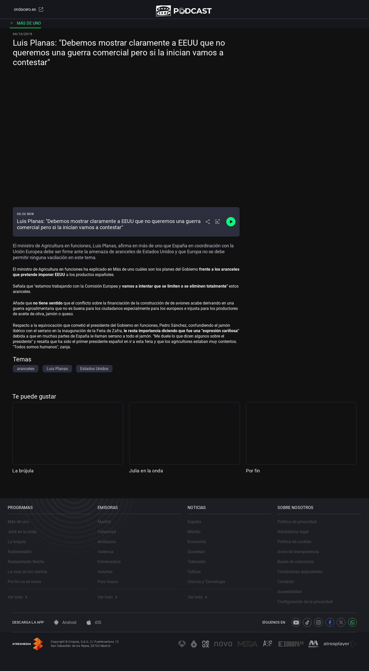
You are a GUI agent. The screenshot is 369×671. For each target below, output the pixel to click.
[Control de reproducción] (230, 225)
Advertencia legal (297, 527)
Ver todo (22, 592)
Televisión (201, 557)
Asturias (109, 567)
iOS (94, 622)
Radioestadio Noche (30, 557)
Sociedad (200, 547)
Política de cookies (299, 537)
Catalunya (111, 527)
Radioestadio (24, 547)
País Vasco (112, 577)
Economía (201, 537)
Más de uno (25, 26)
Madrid (108, 517)
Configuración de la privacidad (309, 597)
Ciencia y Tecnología (211, 577)
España (199, 517)
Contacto (290, 577)
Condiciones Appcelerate (304, 567)
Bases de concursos (300, 557)
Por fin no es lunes (29, 577)
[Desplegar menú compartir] (207, 225)
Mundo (198, 527)
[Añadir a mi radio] (217, 225)
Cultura (198, 567)
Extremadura (113, 557)
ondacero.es (24, 11)
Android (65, 622)
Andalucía (111, 537)
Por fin (253, 474)
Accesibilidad (294, 587)
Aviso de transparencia (302, 547)
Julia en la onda (146, 474)
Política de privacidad (301, 517)
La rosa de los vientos (32, 567)
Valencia (110, 547)
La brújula (23, 474)
